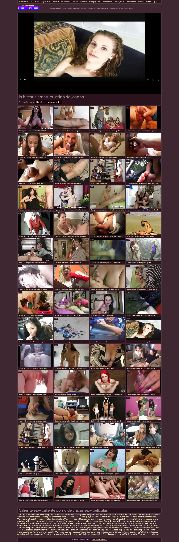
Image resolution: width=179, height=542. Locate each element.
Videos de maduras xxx (75, 521)
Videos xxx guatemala (36, 521)
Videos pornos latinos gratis (56, 530)
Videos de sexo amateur (147, 525)
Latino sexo (59, 515)
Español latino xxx (65, 523)
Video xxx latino (71, 519)
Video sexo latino (25, 519)
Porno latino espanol (44, 528)
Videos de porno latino (122, 530)
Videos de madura (125, 523)
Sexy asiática (45, 2)
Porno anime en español (44, 532)
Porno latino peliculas (101, 530)
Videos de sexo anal (82, 523)
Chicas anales (107, 2)
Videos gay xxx (141, 523)
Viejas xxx (136, 517)
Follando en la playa (55, 519)
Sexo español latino (32, 525)
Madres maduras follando (91, 519)
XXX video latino (130, 534)
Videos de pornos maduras (67, 532)
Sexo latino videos (127, 525)
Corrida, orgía (119, 2)
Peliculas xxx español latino (106, 525)
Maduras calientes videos (28, 517)
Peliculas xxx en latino (113, 534)
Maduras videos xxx (55, 521)
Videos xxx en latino (93, 534)
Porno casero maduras (144, 528)
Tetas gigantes (94, 2)
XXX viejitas (59, 528)
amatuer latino (54, 102)
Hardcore (83, 2)
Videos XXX (112, 523)
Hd (31, 2)
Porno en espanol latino (80, 530)
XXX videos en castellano (148, 515)
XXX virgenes (39, 519)
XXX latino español (26, 528)
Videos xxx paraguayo (81, 517)
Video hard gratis (99, 517)
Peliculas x (66, 517)
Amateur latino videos (52, 525)
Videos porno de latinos (113, 532)
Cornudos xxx (110, 521)
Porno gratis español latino (136, 532)
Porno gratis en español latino (94, 528)
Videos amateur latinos (148, 534)
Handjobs (40, 102)
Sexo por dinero (99, 523)
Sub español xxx (91, 515)
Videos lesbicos (115, 528)
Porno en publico (73, 528)
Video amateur (28, 6)
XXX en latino (131, 515)
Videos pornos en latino (91, 532)
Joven (36, 2)
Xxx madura (65, 2)
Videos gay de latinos (112, 519)
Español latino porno (53, 534)
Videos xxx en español (43, 515)
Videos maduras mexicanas (112, 515)
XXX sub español (25, 515)
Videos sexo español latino (129, 521)
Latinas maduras (148, 517)
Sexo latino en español (73, 534)
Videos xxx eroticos (94, 521)
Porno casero (23, 2)
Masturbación (131, 2)
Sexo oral (75, 2)
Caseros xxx (128, 528)
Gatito (148, 2)
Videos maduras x (31, 523)
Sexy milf (55, 2)
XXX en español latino (132, 519)
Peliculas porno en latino (144, 530)
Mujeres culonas (24, 532)
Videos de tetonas (47, 523)
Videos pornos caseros (51, 517)
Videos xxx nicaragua (74, 515)
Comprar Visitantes (99, 540)
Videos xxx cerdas (35, 534)
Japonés (141, 2)
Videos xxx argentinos (34, 530)
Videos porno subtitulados (119, 517)
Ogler (155, 2)
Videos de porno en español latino (77, 525)
